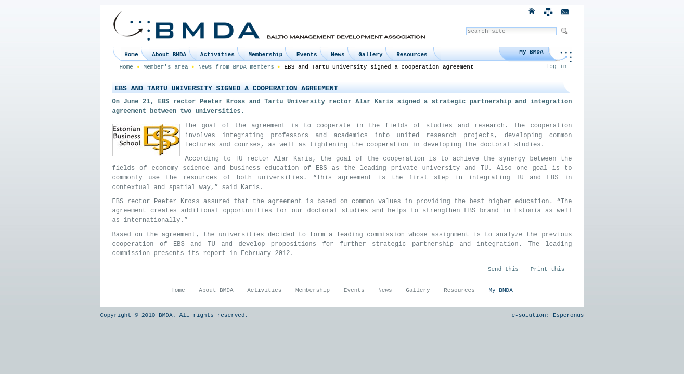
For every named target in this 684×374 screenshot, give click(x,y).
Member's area (166, 67)
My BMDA (531, 52)
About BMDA (169, 54)
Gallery (370, 54)
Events (306, 54)
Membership (265, 54)
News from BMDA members (236, 67)
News (337, 54)
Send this (503, 269)
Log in (556, 66)
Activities (217, 54)
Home (131, 54)
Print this (547, 269)
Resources (411, 54)
